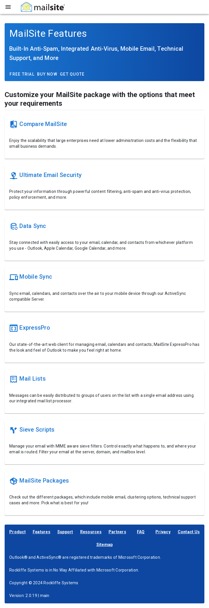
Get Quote (72, 74)
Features (41, 532)
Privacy (162, 532)
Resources (91, 532)
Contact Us (189, 532)
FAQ (141, 532)
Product (17, 532)
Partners (117, 532)
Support (65, 532)
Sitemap (104, 544)
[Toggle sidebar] (8, 7)
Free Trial (22, 74)
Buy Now (47, 74)
